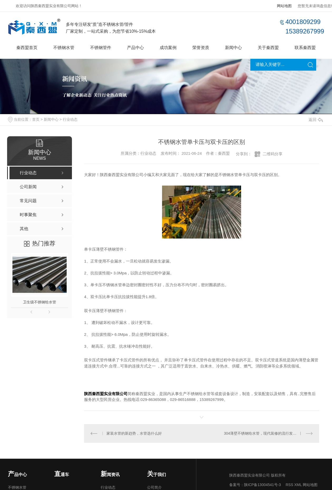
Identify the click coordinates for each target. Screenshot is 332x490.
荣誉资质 (200, 47)
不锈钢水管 (63, 47)
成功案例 (168, 47)
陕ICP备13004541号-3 (262, 484)
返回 (316, 119)
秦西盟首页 (26, 47)
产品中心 (135, 47)
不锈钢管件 (100, 47)
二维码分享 (272, 154)
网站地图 (284, 6)
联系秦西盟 (305, 47)
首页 (36, 119)
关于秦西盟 (268, 47)
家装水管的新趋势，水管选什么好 (134, 433)
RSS (289, 484)
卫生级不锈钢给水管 (39, 302)
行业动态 (70, 119)
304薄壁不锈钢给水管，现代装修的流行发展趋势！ (265, 433)
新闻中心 (233, 47)
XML (298, 484)
